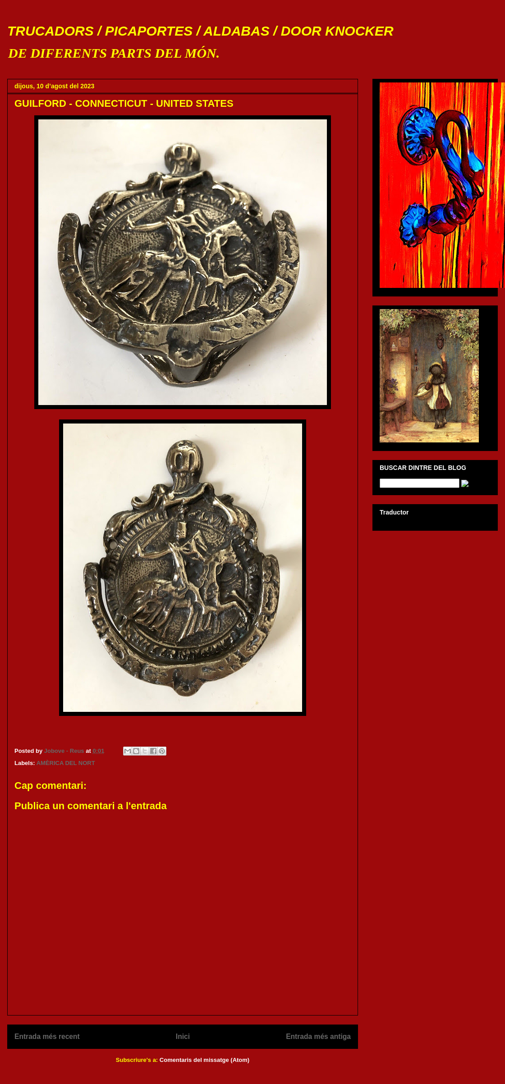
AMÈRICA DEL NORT (66, 763)
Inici (183, 1036)
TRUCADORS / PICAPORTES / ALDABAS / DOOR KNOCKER (200, 30)
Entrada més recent (47, 1036)
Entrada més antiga (318, 1036)
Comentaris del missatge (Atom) (204, 1060)
